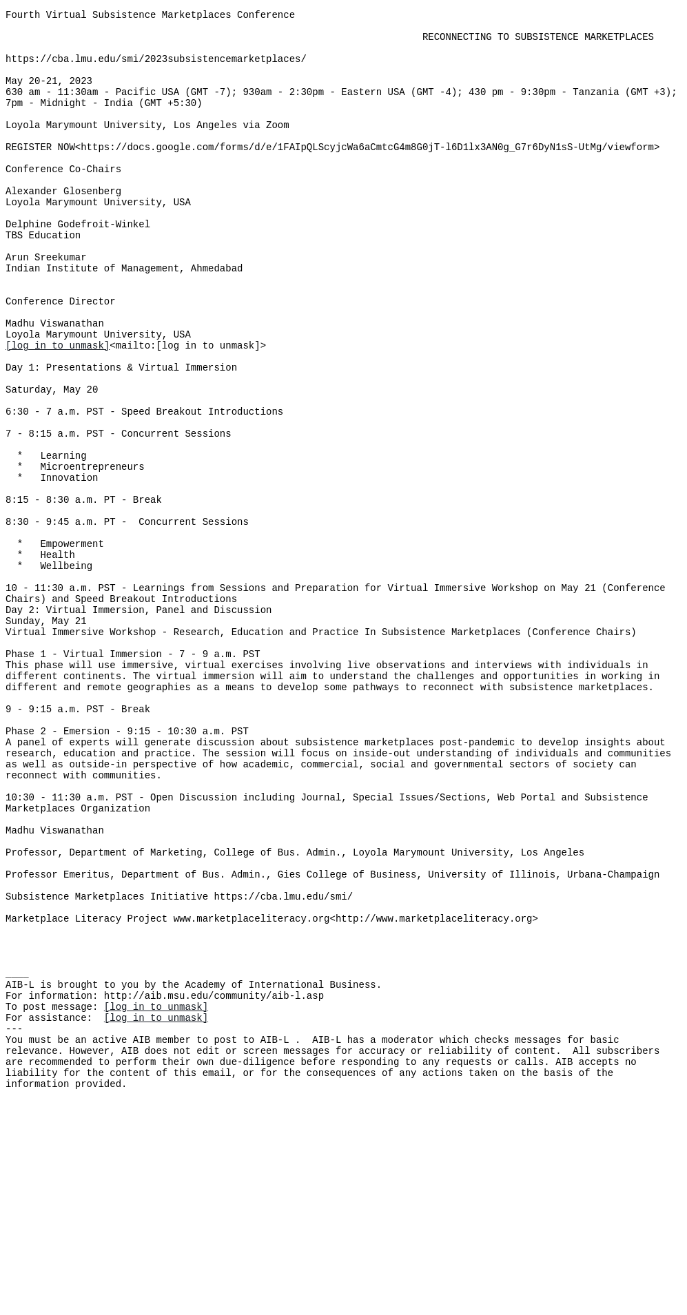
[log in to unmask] (58, 408)
